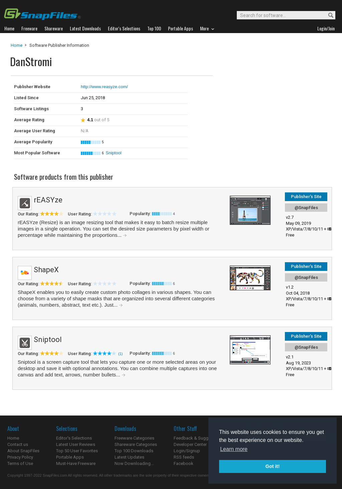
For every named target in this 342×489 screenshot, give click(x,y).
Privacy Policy (20, 457)
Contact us (17, 444)
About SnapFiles (23, 450)
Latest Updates (129, 457)
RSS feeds (184, 457)
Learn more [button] (233, 449)
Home (16, 45)
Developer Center (190, 444)
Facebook (183, 463)
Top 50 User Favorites (77, 450)
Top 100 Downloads (134, 450)
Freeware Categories (134, 438)
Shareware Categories (136, 444)
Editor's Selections (74, 438)
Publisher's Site (306, 196)
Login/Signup (187, 450)
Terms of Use (20, 463)
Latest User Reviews (75, 444)
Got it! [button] (273, 466)
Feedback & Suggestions (198, 438)
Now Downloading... (134, 463)
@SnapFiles (306, 207)
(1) (120, 354)
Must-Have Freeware (76, 463)
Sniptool (114, 152)
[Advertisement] (257, 89)
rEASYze (48, 200)
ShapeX (46, 270)
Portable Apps (70, 457)
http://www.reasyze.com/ (104, 86)
